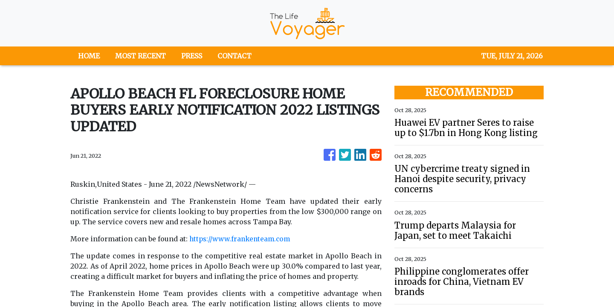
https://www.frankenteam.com (242, 239)
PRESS (191, 56)
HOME (89, 56)
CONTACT (234, 56)
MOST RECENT (140, 56)
